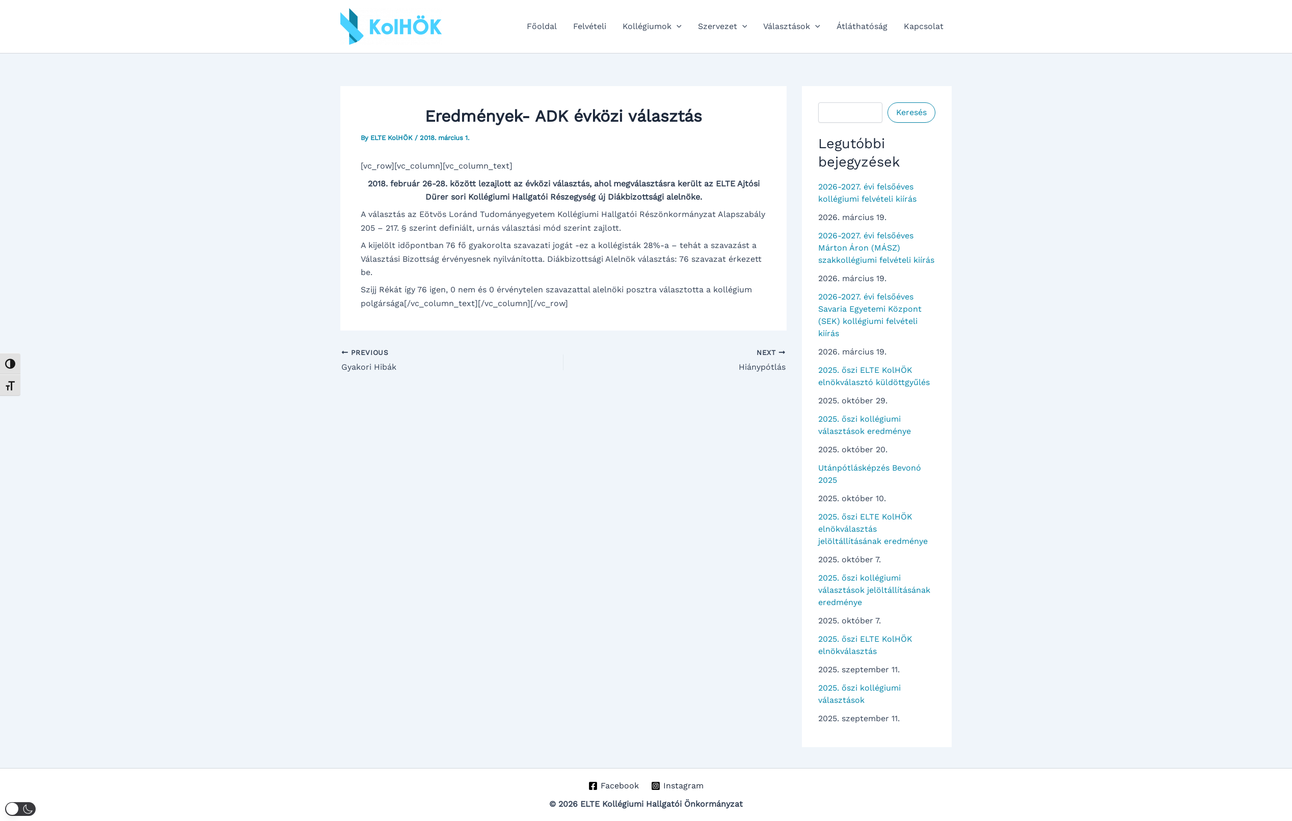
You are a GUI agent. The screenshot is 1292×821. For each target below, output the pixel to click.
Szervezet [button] (722, 26)
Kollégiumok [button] (652, 26)
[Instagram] (677, 785)
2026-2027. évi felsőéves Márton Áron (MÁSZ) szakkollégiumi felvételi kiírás (876, 248)
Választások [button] (791, 26)
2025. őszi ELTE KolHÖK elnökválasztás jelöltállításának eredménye (873, 529)
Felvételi (589, 26)
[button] (676, 26)
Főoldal (542, 26)
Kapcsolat (924, 26)
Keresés (911, 112)
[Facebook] (613, 785)
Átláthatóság (862, 26)
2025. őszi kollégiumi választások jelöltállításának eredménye (874, 590)
